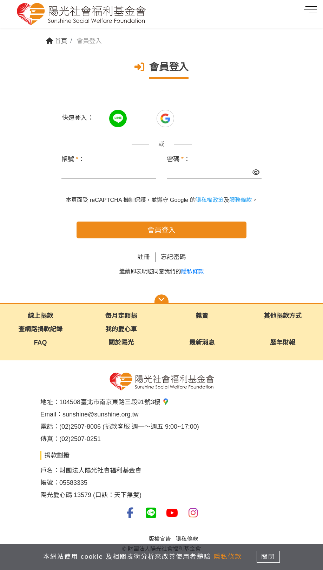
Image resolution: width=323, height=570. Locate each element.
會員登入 (161, 230)
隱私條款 (192, 271)
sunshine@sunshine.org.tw (100, 414)
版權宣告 (160, 539)
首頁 (56, 41)
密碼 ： (178, 159)
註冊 (143, 256)
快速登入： (77, 117)
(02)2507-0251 (80, 438)
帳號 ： (73, 159)
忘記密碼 (173, 256)
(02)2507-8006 (80, 426)
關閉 (269, 556)
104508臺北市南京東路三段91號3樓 (114, 402)
